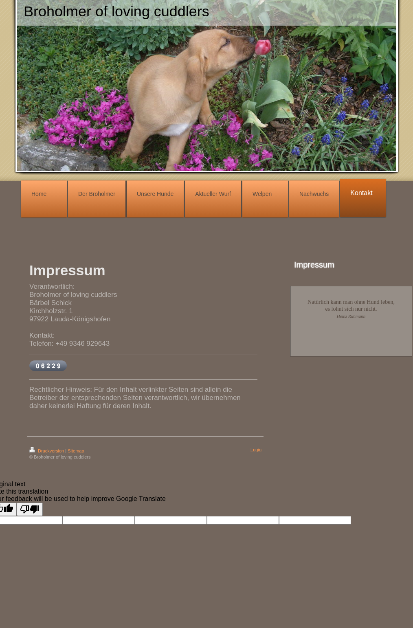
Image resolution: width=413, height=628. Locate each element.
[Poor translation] (30, 509)
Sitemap (76, 450)
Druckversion (47, 450)
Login (255, 449)
